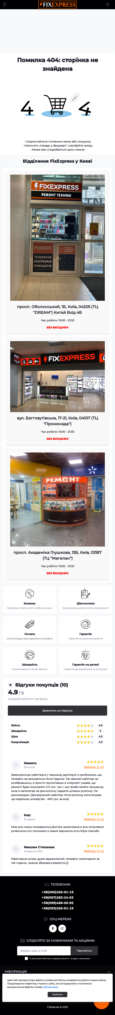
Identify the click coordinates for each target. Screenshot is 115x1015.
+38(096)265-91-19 (57, 892)
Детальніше (50, 987)
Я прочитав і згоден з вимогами (59, 958)
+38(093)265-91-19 (57, 908)
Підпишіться (84, 950)
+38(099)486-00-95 (57, 903)
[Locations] (108, 5)
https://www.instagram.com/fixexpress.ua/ (62, 928)
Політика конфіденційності (55, 958)
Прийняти (57, 994)
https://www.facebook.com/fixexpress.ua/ (53, 928)
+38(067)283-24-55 (57, 897)
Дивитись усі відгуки (57, 710)
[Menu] (5, 5)
